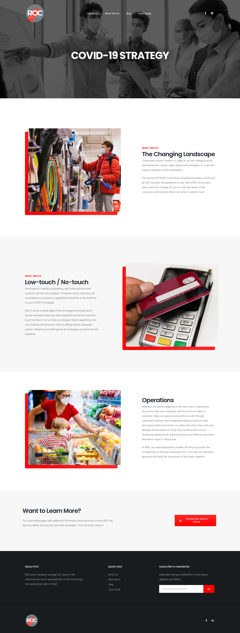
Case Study (144, 13)
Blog (128, 13)
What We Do (112, 13)
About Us (92, 13)
